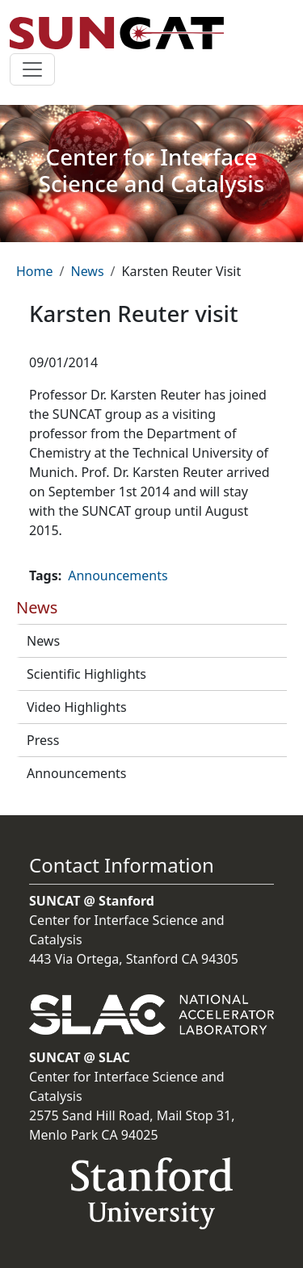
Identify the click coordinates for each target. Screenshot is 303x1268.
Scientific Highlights (86, 674)
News (86, 271)
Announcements (76, 773)
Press (43, 740)
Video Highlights (77, 707)
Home (34, 271)
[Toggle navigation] (32, 69)
